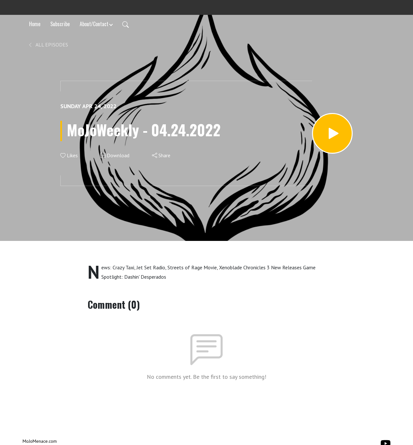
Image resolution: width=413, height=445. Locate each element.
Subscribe (60, 24)
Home (34, 24)
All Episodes (48, 44)
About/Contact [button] (94, 24)
